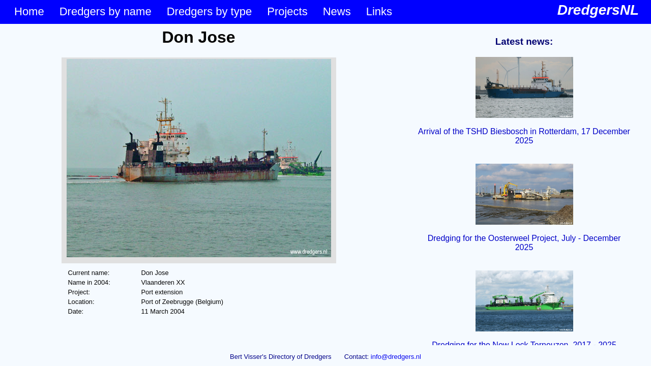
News (337, 11)
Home (29, 11)
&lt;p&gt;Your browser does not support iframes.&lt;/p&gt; (198, 184)
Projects (287, 11)
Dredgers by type (209, 11)
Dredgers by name (106, 11)
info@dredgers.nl (396, 356)
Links (379, 11)
